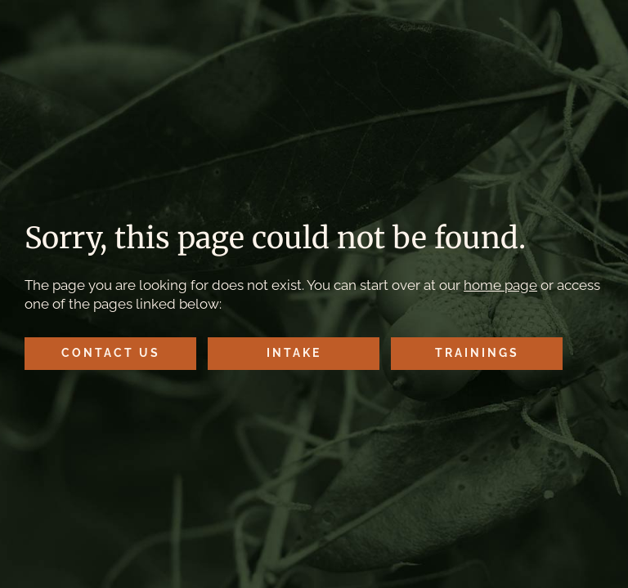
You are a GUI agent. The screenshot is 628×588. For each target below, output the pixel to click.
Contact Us (110, 352)
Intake (294, 352)
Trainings (477, 352)
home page (500, 285)
